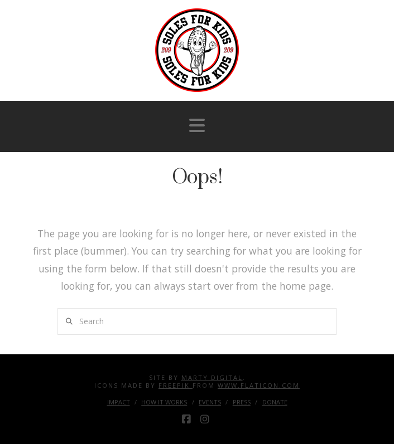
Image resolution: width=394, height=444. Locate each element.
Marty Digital (212, 377)
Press (242, 402)
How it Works (164, 402)
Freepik (175, 385)
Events (210, 402)
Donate (274, 402)
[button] (197, 125)
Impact (118, 402)
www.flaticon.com (259, 385)
